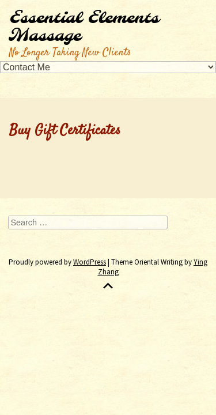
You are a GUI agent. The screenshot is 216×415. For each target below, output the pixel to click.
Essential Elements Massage (84, 27)
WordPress (89, 262)
